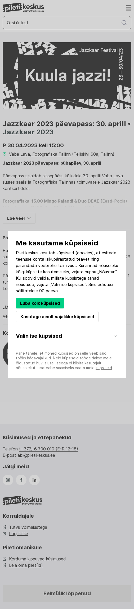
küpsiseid (65, 252)
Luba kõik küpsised (40, 303)
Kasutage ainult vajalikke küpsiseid (57, 316)
